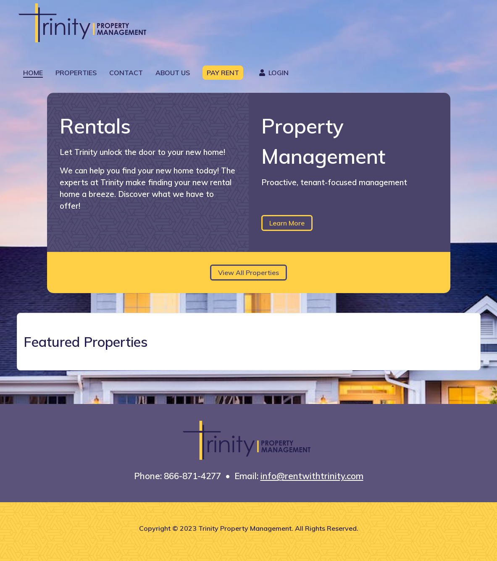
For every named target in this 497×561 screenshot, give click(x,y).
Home (33, 72)
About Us (172, 72)
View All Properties (248, 272)
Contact (126, 72)
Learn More (287, 223)
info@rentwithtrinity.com (311, 475)
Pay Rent (223, 72)
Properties (76, 72)
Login (272, 72)
